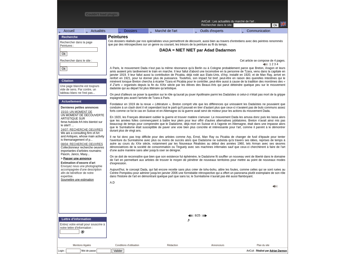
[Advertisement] (231, 12)
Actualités (95, 31)
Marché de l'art (163, 31)
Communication (255, 31)
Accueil (66, 31)
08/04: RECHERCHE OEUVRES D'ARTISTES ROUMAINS (82, 144)
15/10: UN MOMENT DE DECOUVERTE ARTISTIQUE (80, 112)
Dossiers (127, 31)
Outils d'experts (208, 31)
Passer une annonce (77, 158)
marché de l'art (245, 21)
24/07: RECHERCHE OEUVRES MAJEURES (82, 129)
